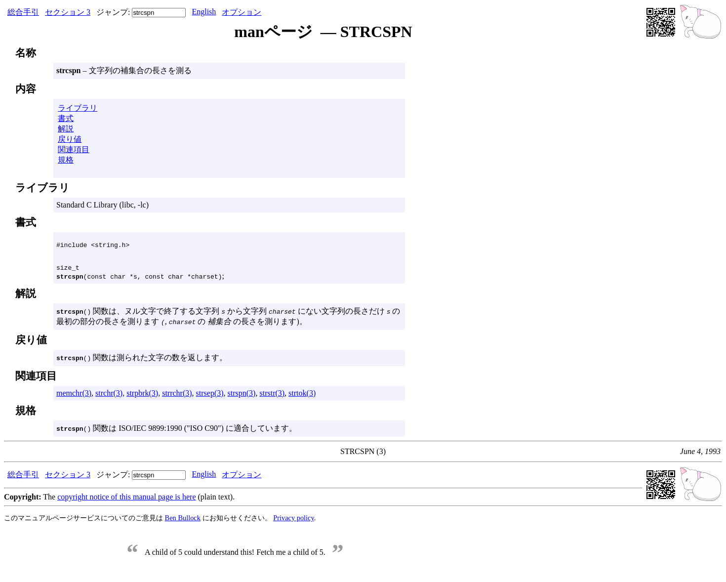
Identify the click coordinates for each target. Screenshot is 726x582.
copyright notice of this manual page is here (126, 500)
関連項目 (73, 149)
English (204, 11)
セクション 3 (67, 12)
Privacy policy (293, 521)
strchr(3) (108, 396)
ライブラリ (77, 108)
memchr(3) (73, 396)
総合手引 (23, 12)
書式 (66, 118)
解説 (66, 129)
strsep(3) (210, 396)
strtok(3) (302, 396)
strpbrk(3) (142, 396)
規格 (66, 160)
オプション (241, 12)
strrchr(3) (177, 396)
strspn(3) (242, 396)
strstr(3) (271, 396)
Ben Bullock (183, 521)
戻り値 (69, 139)
